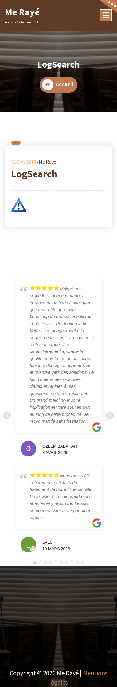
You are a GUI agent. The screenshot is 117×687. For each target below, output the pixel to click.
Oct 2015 (23, 163)
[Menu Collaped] (106, 15)
